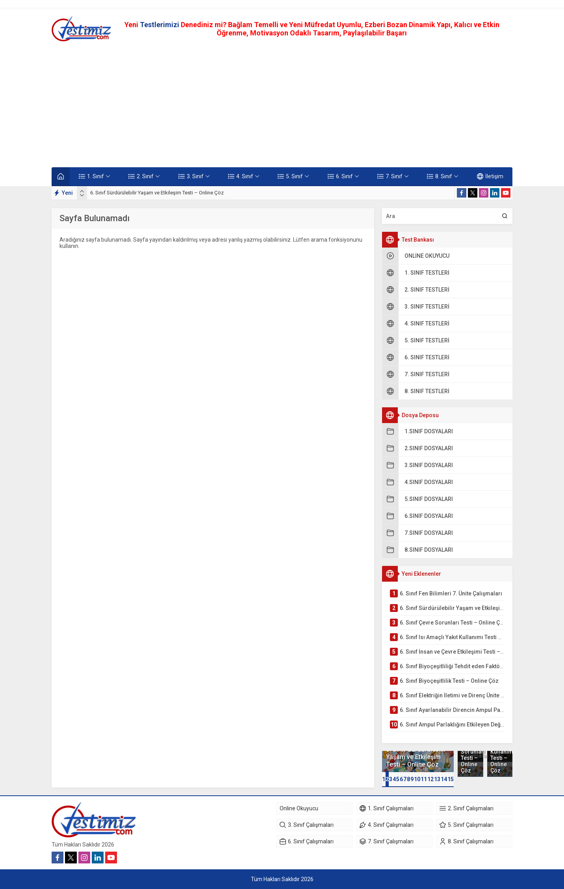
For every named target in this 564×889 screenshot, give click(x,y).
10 (417, 779)
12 (430, 779)
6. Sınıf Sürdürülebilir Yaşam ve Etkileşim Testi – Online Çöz (157, 193)
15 (450, 779)
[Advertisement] (282, 104)
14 (444, 779)
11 (424, 779)
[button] (383, 779)
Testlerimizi (160, 24)
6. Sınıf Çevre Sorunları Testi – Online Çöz (470, 755)
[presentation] (82, 191)
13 (437, 779)
